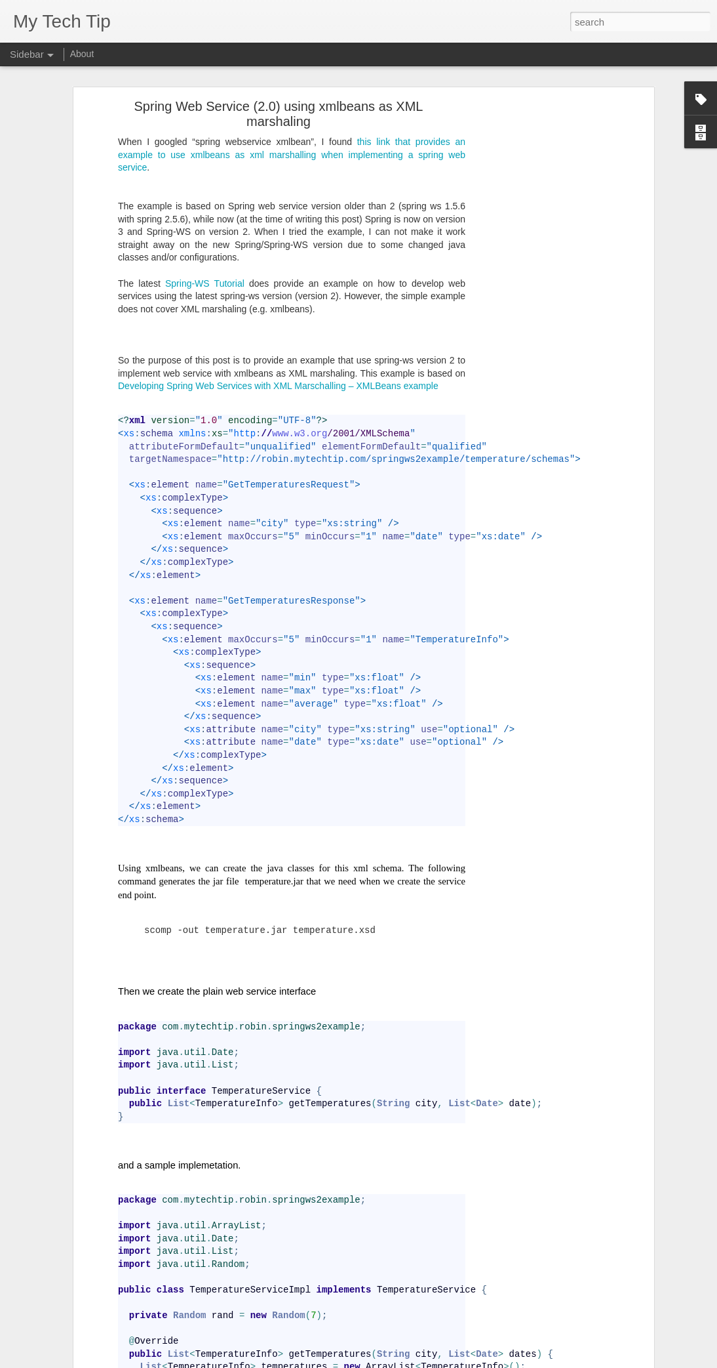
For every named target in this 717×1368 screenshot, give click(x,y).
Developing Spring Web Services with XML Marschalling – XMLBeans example (278, 337)
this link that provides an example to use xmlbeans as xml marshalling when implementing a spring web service (291, 105)
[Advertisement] (537, 263)
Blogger (424, 1361)
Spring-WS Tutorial (204, 234)
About (82, 54)
